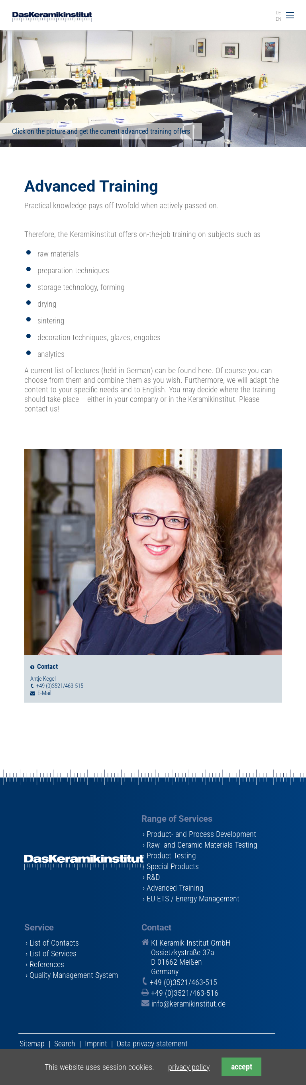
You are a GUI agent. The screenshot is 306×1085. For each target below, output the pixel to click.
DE (278, 13)
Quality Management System (73, 975)
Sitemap (32, 1043)
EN (278, 19)
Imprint (96, 1043)
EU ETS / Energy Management (193, 898)
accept (241, 1066)
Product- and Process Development (201, 834)
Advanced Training (175, 888)
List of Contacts (54, 943)
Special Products (173, 866)
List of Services (52, 953)
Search (64, 1043)
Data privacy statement (152, 1043)
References (46, 964)
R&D (153, 877)
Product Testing (171, 855)
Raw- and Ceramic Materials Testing (202, 845)
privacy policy (189, 1067)
